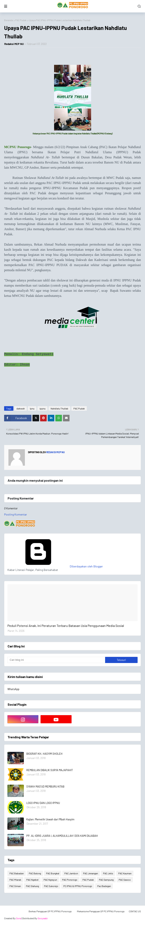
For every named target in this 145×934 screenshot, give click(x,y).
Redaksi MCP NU (14, 44)
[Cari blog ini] (56, 660)
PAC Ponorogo (69, 879)
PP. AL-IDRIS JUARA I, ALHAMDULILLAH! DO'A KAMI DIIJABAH (62, 835)
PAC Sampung (106, 879)
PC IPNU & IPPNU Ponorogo (77, 886)
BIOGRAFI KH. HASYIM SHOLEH (44, 753)
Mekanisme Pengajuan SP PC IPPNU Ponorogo (101, 911)
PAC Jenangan (90, 873)
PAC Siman (15, 886)
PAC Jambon (71, 873)
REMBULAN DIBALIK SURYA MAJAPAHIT (49, 770)
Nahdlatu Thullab (59, 408)
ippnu (42, 408)
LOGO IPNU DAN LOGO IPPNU (43, 803)
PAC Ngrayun (50, 879)
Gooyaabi (43, 918)
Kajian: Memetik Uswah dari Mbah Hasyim (50, 819)
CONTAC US (135, 911)
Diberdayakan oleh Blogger (55, 566)
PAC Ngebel (32, 879)
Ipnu (32, 408)
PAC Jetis (108, 873)
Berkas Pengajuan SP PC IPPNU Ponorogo (50, 911)
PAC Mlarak (15, 879)
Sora (18, 918)
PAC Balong (35, 873)
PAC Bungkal (52, 873)
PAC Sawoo (125, 879)
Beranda (8, 20)
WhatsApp (13, 689)
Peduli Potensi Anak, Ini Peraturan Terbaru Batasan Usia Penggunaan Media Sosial (65, 626)
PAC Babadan (16, 873)
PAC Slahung (32, 886)
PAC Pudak (21, 20)
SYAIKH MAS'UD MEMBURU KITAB (45, 786)
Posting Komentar (15, 514)
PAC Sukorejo (51, 886)
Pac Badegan (104, 886)
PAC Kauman (124, 873)
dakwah (20, 408)
